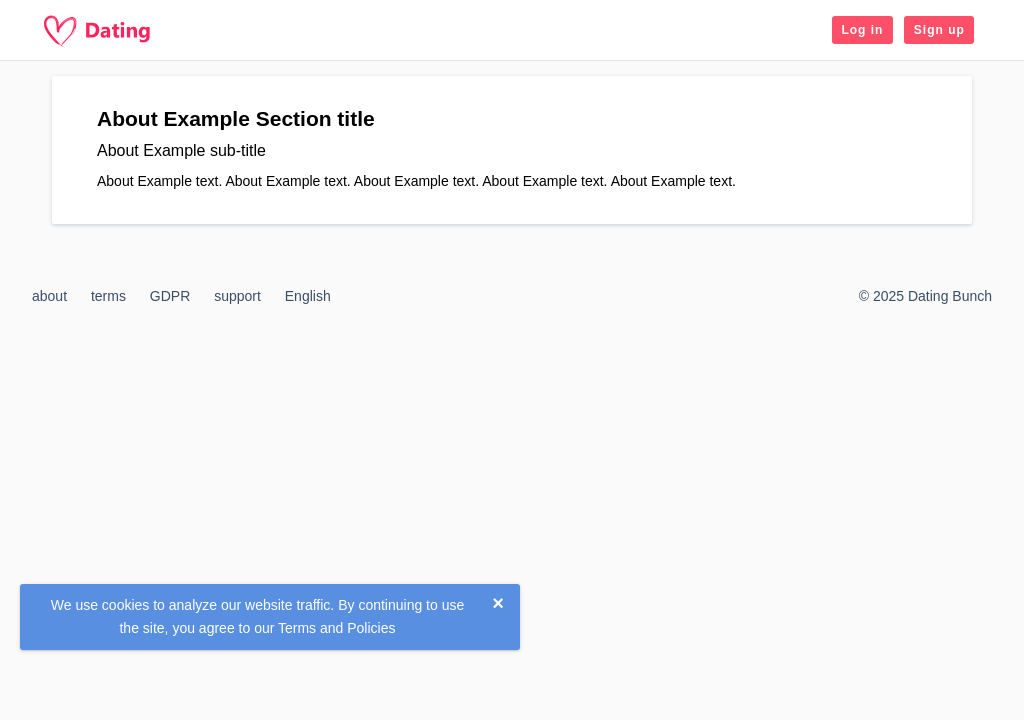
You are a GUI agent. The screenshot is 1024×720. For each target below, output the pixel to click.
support (237, 296)
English (308, 296)
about (49, 296)
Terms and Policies (337, 628)
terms (108, 296)
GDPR (170, 296)
